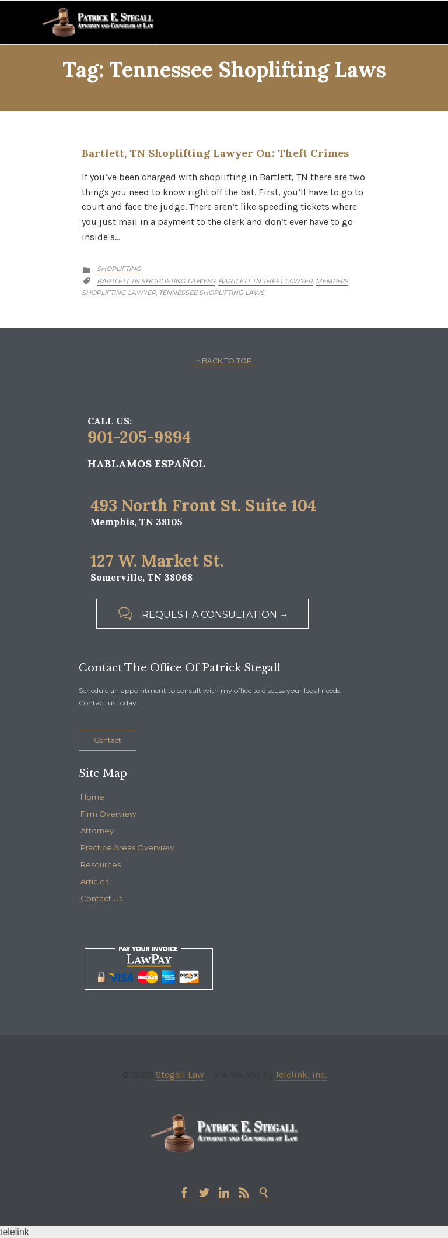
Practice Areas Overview (127, 847)
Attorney (97, 830)
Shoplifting (119, 269)
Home (92, 796)
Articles (94, 881)
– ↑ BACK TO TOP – (224, 360)
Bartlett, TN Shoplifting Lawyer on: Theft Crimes (215, 153)
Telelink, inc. (301, 1074)
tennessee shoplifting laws (211, 293)
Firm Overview (108, 813)
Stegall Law (180, 1074)
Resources (100, 864)
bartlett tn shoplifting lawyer (156, 281)
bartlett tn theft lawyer (265, 281)
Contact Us (101, 898)
